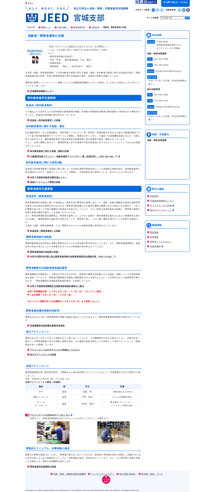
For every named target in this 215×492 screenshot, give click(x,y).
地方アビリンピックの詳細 (43, 354)
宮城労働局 (156, 246)
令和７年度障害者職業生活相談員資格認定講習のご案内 (57, 286)
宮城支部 (95, 27)
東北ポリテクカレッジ (162, 210)
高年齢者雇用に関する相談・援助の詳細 (49, 151)
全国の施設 (62, 27)
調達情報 (154, 232)
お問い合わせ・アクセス (177, 2)
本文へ (31, 3)
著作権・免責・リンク (152, 474)
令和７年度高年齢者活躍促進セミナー (48, 177)
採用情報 (154, 237)
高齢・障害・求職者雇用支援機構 (69, 474)
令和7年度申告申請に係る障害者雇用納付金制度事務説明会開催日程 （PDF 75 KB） (73, 256)
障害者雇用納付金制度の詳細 (44, 252)
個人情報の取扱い (128, 474)
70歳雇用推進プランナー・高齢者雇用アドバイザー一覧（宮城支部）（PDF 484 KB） (75, 156)
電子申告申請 (71, 60)
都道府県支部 (79, 27)
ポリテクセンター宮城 (162, 205)
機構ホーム (46, 27)
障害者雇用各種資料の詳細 (43, 466)
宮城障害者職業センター (42, 91)
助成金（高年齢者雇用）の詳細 (45, 120)
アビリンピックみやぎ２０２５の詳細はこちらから (55, 350)
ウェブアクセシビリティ (102, 474)
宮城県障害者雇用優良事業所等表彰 (47, 325)
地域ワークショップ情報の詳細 (45, 182)
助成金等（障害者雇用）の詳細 (45, 231)
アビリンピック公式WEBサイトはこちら (51, 415)
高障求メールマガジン (161, 242)
